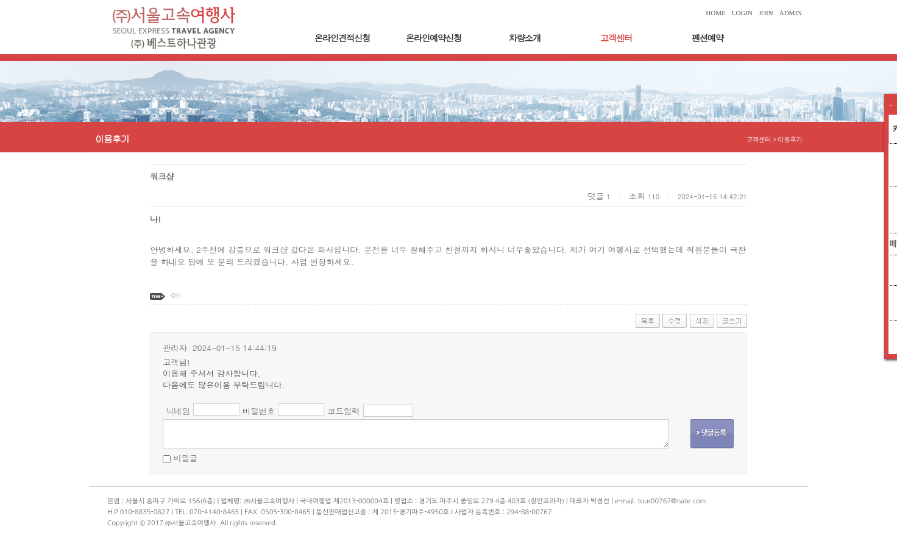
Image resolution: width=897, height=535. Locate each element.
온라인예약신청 (433, 38)
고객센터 (616, 38)
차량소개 (525, 38)
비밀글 (185, 458)
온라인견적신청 (342, 38)
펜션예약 (707, 38)
